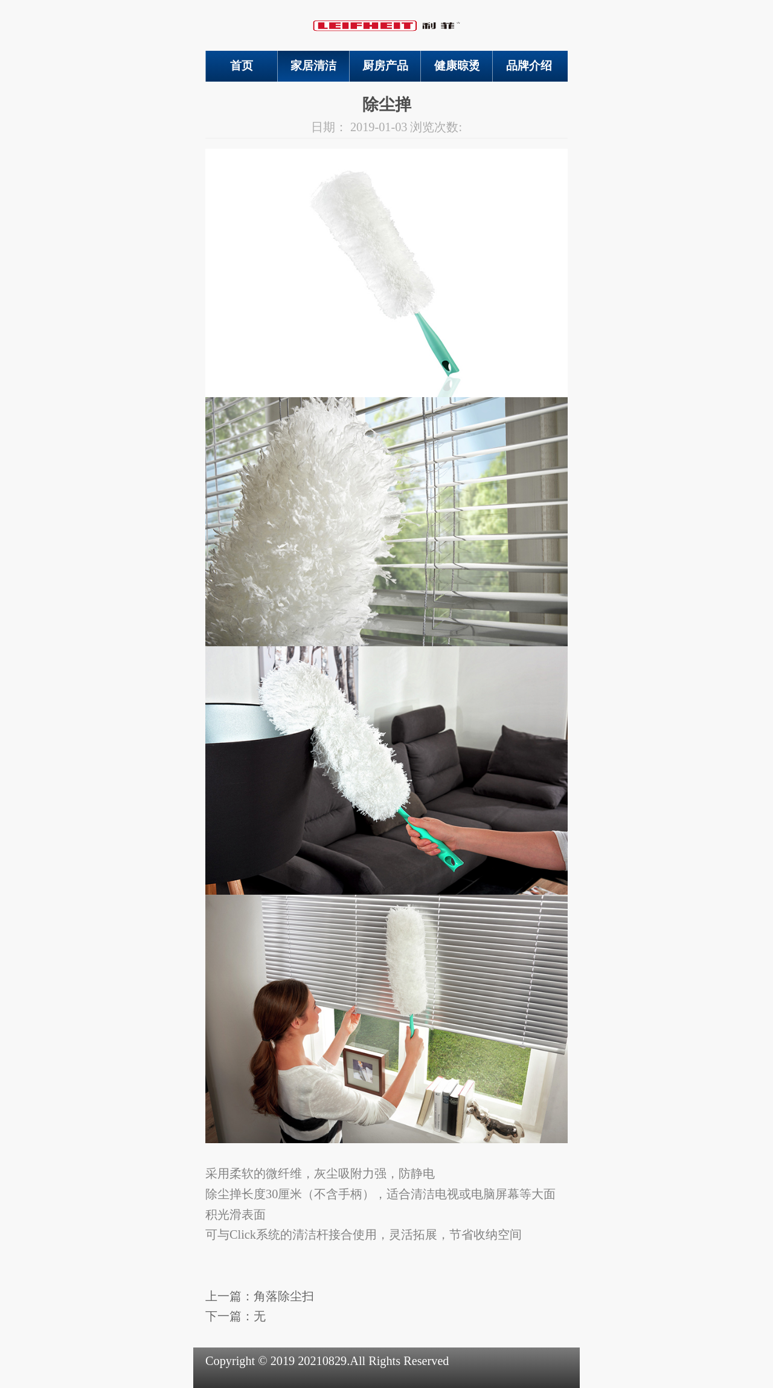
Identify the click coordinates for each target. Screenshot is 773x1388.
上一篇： (259, 1296)
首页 (241, 65)
